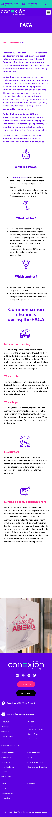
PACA (29, 757)
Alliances (5, 772)
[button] (48, 12)
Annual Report (7, 736)
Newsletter (5, 798)
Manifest (5, 727)
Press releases (7, 793)
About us (5, 721)
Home (5, 42)
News (3, 788)
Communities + (33, 752)
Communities (14, 42)
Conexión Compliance (10, 745)
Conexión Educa (7, 767)
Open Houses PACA (35, 762)
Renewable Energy (35, 729)
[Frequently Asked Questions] (2, 4)
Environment (6, 762)
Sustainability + (7, 752)
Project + (31, 721)
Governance (6, 757)
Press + (4, 783)
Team (3, 741)
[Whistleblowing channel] (23, 4)
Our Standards (7, 776)
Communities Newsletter (37, 767)
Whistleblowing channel (31, 5)
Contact (31, 783)
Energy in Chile (33, 727)
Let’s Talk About (33, 739)
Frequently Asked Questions (11, 5)
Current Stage (33, 734)
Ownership (5, 731)
